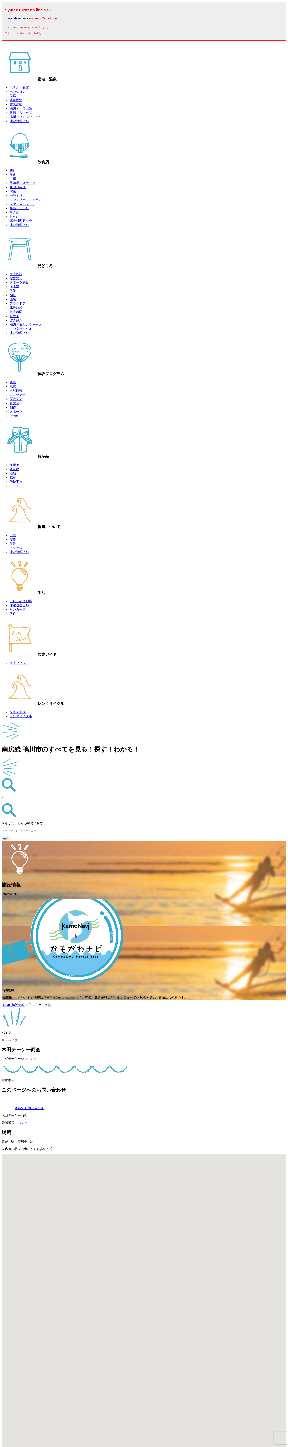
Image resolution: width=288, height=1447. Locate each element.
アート (14, 487)
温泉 (13, 300)
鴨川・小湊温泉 (21, 109)
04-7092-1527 (27, 1124)
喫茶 (13, 192)
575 (7, 27)
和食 (13, 171)
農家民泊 (16, 101)
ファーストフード (22, 205)
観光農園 (16, 313)
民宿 (13, 97)
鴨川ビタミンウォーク (26, 118)
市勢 (13, 536)
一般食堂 (16, 196)
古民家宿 (16, 105)
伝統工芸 (16, 483)
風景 (13, 292)
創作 (13, 408)
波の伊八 (16, 321)
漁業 (13, 387)
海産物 (14, 466)
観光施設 (16, 275)
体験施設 (16, 309)
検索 (5, 839)
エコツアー (18, 396)
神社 (13, 296)
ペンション (18, 93)
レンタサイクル (21, 330)
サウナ (14, 317)
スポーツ (16, 413)
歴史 (13, 540)
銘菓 (13, 478)
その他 (14, 213)
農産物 (14, 470)
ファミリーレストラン (26, 201)
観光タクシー (19, 664)
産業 (13, 544)
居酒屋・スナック (22, 184)
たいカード (18, 610)
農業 (13, 383)
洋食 (13, 175)
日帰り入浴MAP (21, 114)
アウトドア (18, 304)
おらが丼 (16, 217)
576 (7, 34)
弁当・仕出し (19, 209)
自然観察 (16, 391)
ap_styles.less (18, 18)
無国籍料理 (18, 188)
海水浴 (14, 288)
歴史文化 (16, 279)
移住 (13, 615)
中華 (13, 180)
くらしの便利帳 (21, 602)
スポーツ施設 (19, 283)
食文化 (14, 404)
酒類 (13, 474)
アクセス (16, 549)
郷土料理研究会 (21, 222)
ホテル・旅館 (19, 88)
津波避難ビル (19, 122)
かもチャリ (18, 713)
